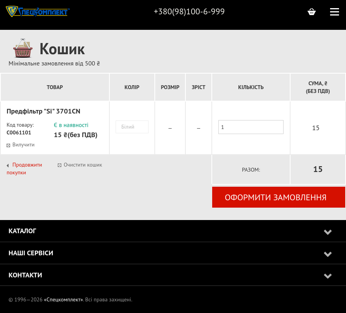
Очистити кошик (83, 164)
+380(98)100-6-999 (189, 11)
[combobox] (132, 126)
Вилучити (23, 144)
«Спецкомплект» (63, 299)
